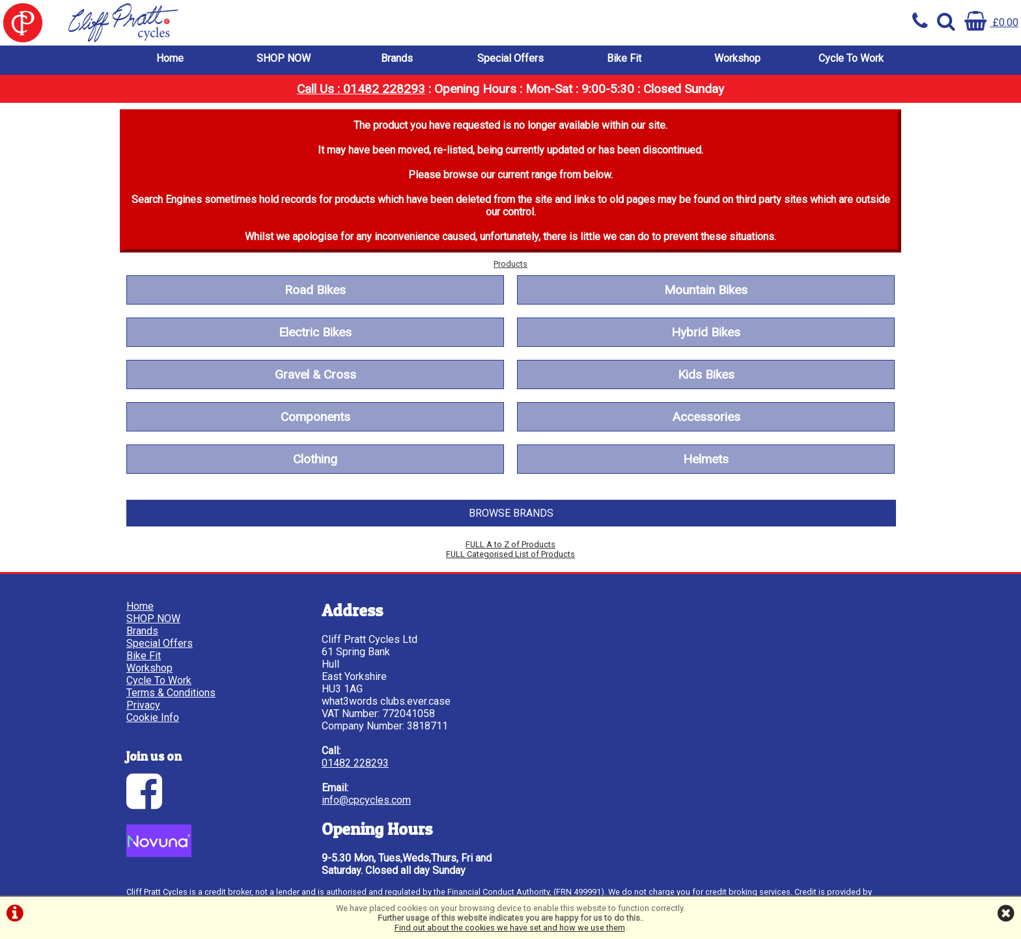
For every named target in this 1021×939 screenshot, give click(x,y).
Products (510, 264)
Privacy (143, 705)
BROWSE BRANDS (511, 513)
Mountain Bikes (706, 289)
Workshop (737, 58)
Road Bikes (315, 289)
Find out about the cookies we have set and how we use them (510, 927)
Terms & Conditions (171, 693)
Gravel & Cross (315, 374)
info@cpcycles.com (366, 800)
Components (315, 416)
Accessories (706, 416)
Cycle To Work (851, 58)
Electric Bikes (315, 332)
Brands (397, 58)
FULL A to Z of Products (510, 544)
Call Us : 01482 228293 (361, 88)
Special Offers (510, 58)
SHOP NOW (284, 58)
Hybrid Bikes (705, 332)
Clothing (315, 459)
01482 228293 (355, 763)
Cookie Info (152, 717)
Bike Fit (624, 58)
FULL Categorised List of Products (510, 554)
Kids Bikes (706, 374)
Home (170, 58)
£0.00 (991, 22)
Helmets (706, 459)
